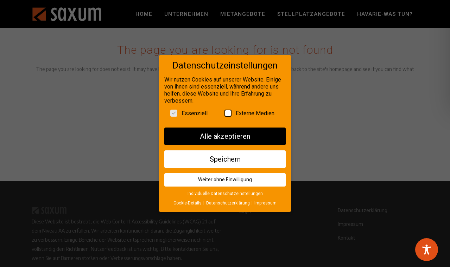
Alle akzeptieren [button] (225, 134)
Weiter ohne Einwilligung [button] (225, 178)
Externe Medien (249, 111)
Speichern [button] (225, 157)
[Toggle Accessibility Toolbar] (426, 249)
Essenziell (189, 111)
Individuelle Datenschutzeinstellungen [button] (225, 192)
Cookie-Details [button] (188, 201)
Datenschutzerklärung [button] (228, 201)
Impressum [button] (265, 201)
